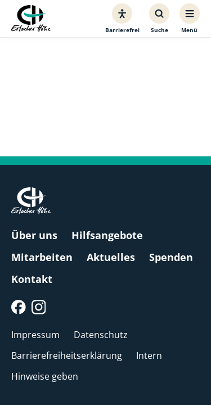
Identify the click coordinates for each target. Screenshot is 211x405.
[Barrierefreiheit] (122, 18)
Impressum (35, 334)
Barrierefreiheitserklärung (66, 355)
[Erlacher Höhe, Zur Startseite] (31, 19)
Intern (149, 355)
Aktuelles (111, 257)
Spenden (171, 257)
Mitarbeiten (42, 257)
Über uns (34, 235)
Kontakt (31, 279)
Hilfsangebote (107, 235)
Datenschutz (101, 334)
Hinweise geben (44, 376)
